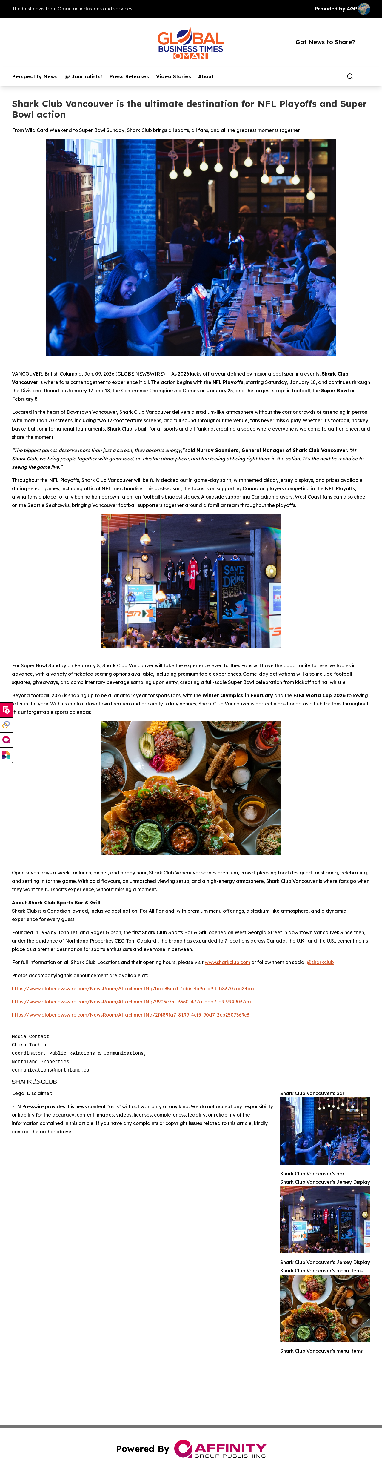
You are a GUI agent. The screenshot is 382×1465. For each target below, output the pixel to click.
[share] (366, 76)
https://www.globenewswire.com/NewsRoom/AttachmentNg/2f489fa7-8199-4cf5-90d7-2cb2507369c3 (130, 1015)
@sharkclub (320, 962)
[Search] (350, 76)
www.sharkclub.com (227, 962)
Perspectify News (35, 76)
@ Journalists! (83, 76)
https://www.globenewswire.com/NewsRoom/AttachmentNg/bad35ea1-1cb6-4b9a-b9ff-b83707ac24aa (133, 988)
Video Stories (173, 76)
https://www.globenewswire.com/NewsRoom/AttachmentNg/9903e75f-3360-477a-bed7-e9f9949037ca (131, 1002)
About (206, 76)
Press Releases (129, 76)
